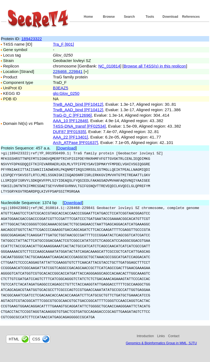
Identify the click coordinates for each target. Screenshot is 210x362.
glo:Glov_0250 (66, 93)
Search (129, 17)
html (14, 339)
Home (88, 17)
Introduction (145, 336)
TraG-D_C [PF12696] (72, 115)
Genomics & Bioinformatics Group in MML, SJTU (161, 343)
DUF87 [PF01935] (69, 131)
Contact (173, 336)
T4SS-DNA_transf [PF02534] (79, 126)
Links (161, 336)
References (191, 17)
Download (170, 17)
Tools (149, 17)
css (36, 339)
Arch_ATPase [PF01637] (75, 142)
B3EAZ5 (60, 88)
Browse (109, 17)
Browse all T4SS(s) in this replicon (155, 66)
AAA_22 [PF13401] (70, 137)
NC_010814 (109, 66)
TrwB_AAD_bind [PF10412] (78, 104)
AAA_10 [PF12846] (70, 120)
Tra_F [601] (63, 44)
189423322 (31, 38)
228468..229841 (68, 71)
